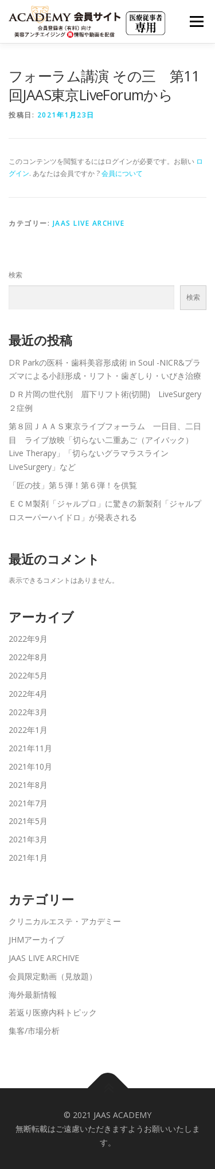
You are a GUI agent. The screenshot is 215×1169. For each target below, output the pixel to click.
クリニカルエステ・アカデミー (65, 921)
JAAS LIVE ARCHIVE (89, 223)
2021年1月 (28, 857)
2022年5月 (28, 675)
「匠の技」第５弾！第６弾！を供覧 (73, 485)
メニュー (196, 21)
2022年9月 (28, 638)
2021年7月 (28, 803)
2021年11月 (30, 748)
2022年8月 (28, 657)
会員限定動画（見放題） (53, 976)
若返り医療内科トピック (53, 1012)
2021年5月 (28, 820)
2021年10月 (30, 766)
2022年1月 (28, 729)
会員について (122, 173)
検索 (15, 275)
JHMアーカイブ (36, 939)
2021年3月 (28, 839)
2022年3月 (28, 712)
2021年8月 (28, 784)
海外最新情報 (33, 994)
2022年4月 (28, 693)
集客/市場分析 (34, 1030)
